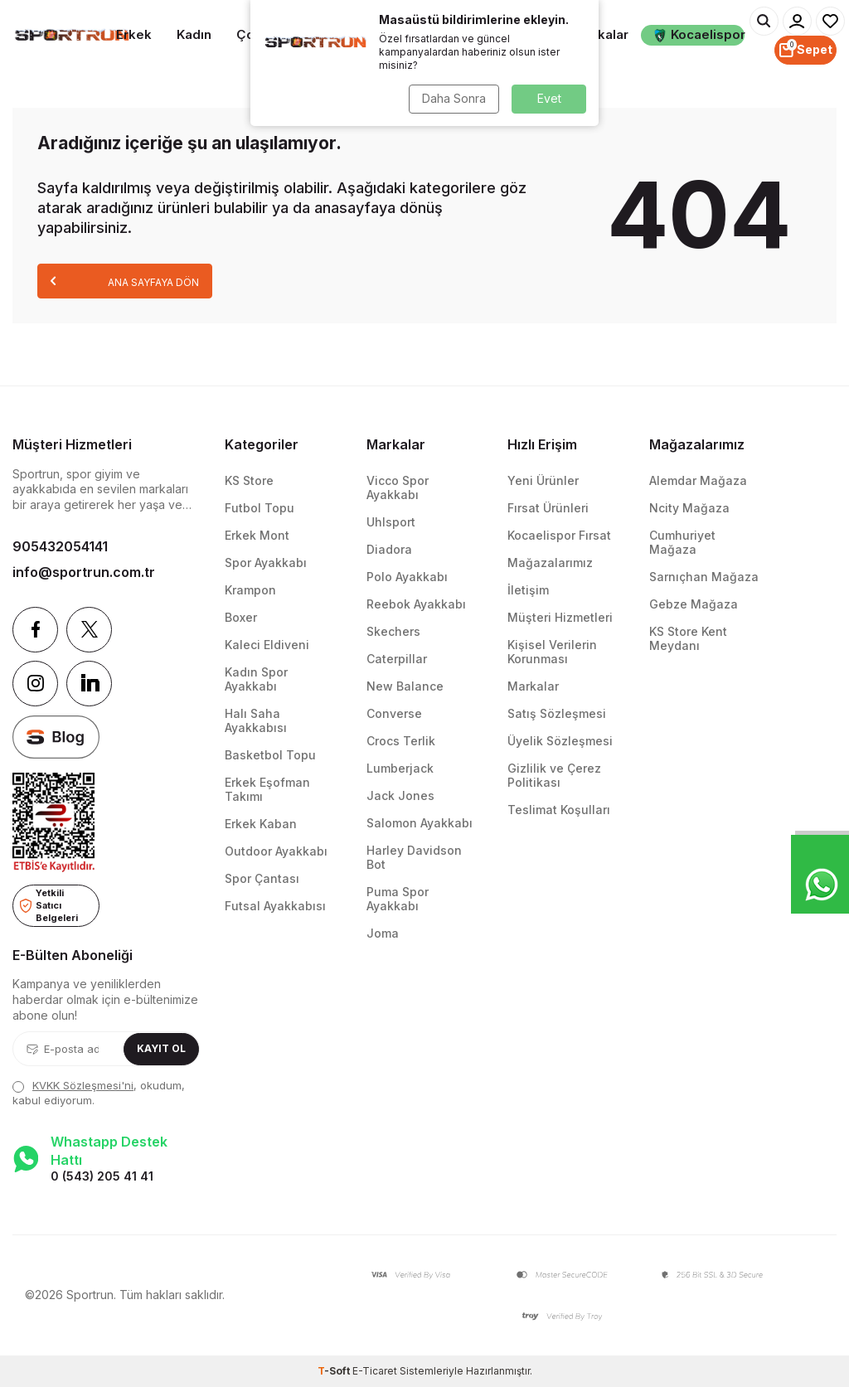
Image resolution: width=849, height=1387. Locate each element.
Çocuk (256, 34)
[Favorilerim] (830, 21)
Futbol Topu (259, 508)
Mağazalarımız (550, 562)
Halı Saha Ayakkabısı (256, 720)
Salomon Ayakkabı (419, 823)
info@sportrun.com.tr (83, 572)
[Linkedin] (89, 683)
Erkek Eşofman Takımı (267, 789)
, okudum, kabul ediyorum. (98, 1092)
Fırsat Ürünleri (548, 508)
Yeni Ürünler (543, 480)
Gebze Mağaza (693, 604)
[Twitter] (89, 629)
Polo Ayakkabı (407, 577)
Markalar (601, 34)
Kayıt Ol (161, 1048)
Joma (382, 933)
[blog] (55, 737)
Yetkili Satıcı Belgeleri (49, 905)
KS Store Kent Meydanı (688, 638)
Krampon (250, 590)
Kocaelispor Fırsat (559, 535)
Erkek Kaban (261, 824)
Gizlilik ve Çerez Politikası (554, 775)
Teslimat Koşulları (558, 810)
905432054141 (60, 546)
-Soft (335, 1371)
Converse (394, 713)
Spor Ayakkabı (266, 562)
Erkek (134, 34)
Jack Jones (400, 795)
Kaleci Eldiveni (267, 645)
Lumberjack (400, 768)
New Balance (405, 686)
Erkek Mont (257, 535)
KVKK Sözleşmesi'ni (82, 1085)
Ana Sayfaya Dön (125, 280)
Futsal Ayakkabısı (275, 906)
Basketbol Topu (270, 755)
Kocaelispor (699, 34)
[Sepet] (805, 50)
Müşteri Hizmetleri (560, 617)
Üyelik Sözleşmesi (560, 741)
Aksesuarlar (511, 34)
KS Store (249, 480)
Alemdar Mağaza (698, 480)
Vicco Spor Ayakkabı (397, 487)
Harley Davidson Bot (414, 857)
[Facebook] (35, 629)
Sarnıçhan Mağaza (704, 577)
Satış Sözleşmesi (556, 713)
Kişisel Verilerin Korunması (552, 652)
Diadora (389, 549)
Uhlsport (390, 522)
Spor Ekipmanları (418, 35)
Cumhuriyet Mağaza (682, 542)
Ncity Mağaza (689, 508)
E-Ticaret (374, 1371)
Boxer (241, 617)
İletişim (528, 590)
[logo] (70, 35)
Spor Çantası (262, 878)
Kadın (194, 34)
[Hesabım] (797, 21)
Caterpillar (396, 659)
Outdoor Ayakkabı (276, 851)
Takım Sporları (326, 35)
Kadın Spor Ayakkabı (256, 679)
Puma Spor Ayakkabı (397, 899)
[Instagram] (35, 683)
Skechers (393, 631)
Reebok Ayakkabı (416, 604)
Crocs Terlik (400, 741)
